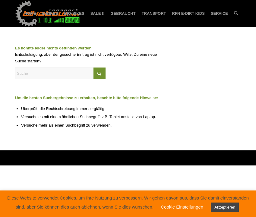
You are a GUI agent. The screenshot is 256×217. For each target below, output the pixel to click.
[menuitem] (30, 13)
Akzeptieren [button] (224, 207)
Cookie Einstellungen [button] (182, 206)
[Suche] (236, 13)
